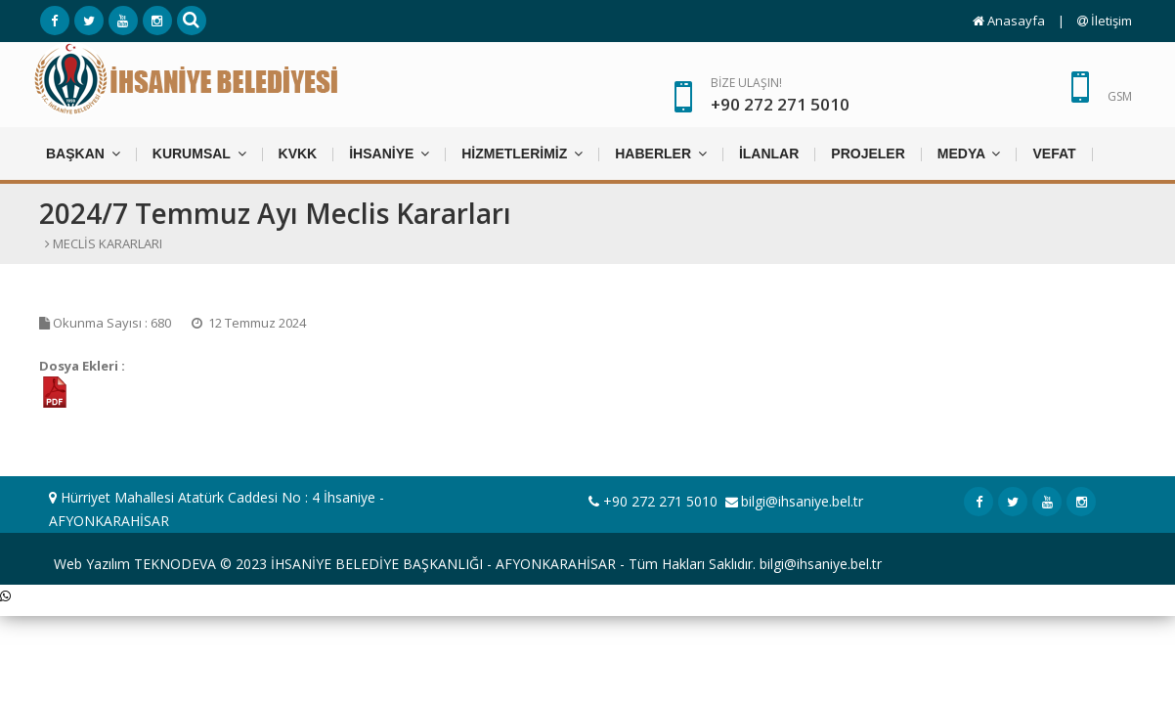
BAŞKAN (83, 153)
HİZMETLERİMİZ (522, 153)
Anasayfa (1009, 20)
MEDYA (969, 153)
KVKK (298, 153)
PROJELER (867, 153)
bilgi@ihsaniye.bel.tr (802, 501)
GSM (1120, 96)
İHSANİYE (389, 153)
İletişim (1104, 20)
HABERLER (661, 153)
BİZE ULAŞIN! (780, 95)
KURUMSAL (199, 153)
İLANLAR (769, 153)
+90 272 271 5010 (653, 501)
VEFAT (1053, 153)
